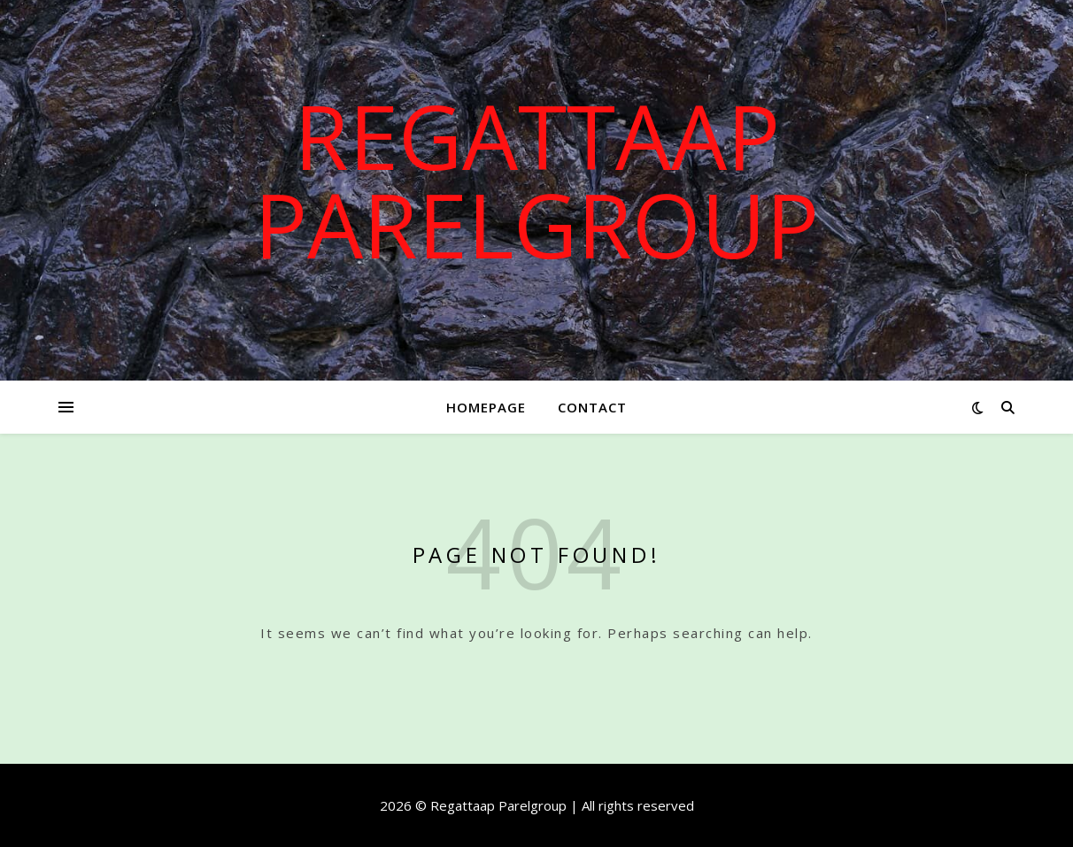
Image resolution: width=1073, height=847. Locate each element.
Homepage (486, 407)
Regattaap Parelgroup (536, 179)
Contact (592, 407)
